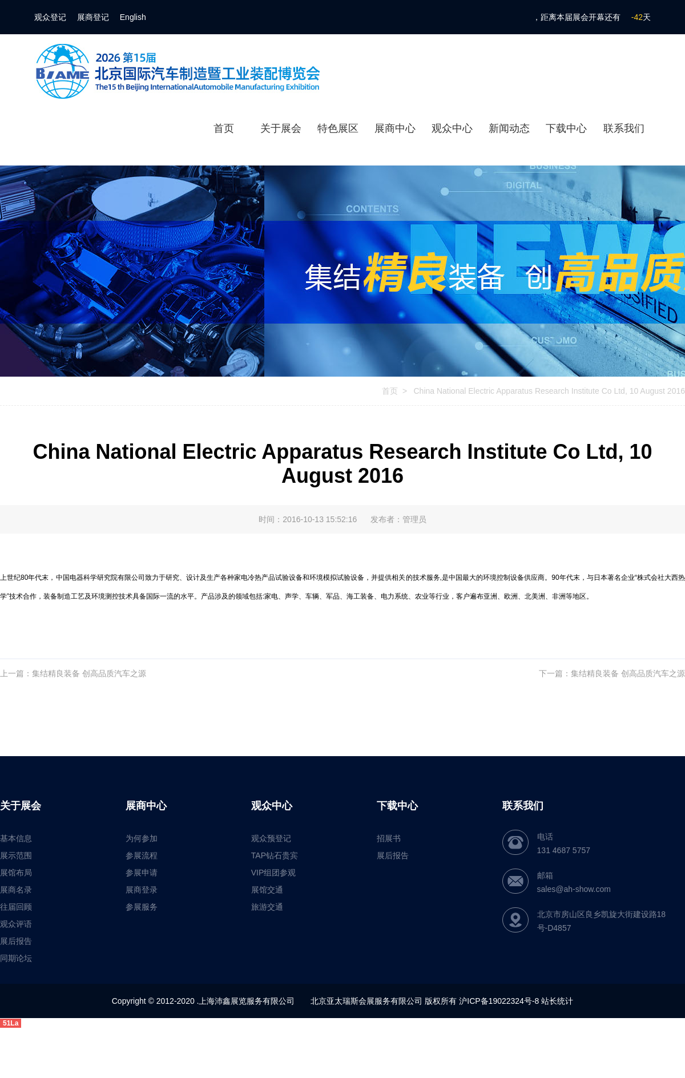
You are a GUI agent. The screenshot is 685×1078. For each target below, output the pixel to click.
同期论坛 (16, 958)
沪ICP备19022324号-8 (499, 1001)
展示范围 (16, 855)
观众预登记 (271, 838)
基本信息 (16, 838)
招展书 (389, 838)
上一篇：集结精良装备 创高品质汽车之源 (73, 673)
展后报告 (16, 941)
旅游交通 (267, 906)
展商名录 (16, 889)
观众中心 (452, 128)
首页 (223, 128)
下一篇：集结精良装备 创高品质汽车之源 (612, 673)
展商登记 (93, 17)
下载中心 (566, 128)
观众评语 (16, 923)
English (133, 17)
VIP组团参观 (273, 872)
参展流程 (142, 855)
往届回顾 (16, 906)
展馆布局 (16, 872)
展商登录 (142, 889)
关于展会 (280, 128)
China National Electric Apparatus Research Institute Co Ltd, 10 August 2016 (548, 390)
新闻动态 (509, 128)
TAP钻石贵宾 (274, 855)
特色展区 (337, 128)
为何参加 (142, 838)
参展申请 (142, 872)
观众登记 (50, 17)
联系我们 (623, 128)
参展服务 (142, 906)
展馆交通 (267, 889)
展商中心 (395, 128)
